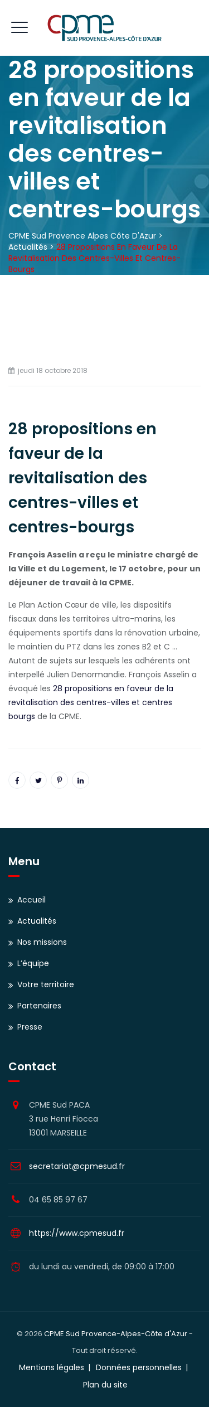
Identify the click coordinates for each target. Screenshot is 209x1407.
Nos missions (42, 942)
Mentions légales (51, 1367)
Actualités (36, 920)
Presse (29, 1026)
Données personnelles (139, 1367)
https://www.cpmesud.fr (76, 1233)
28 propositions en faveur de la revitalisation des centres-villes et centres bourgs (90, 702)
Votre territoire (45, 984)
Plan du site (105, 1384)
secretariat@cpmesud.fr (77, 1166)
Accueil (31, 899)
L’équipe (33, 963)
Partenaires (39, 1005)
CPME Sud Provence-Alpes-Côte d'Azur (115, 1333)
